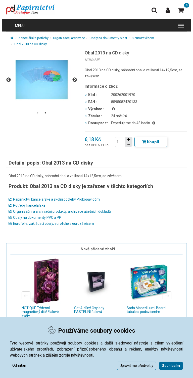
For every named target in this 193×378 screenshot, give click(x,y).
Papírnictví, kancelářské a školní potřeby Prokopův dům (54, 199)
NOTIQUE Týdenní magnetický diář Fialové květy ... (40, 312)
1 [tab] (37, 112)
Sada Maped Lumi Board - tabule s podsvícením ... (147, 310)
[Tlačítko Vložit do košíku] (150, 142)
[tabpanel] (41, 79)
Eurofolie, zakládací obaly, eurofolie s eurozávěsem (51, 224)
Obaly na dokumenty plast (108, 38)
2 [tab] (45, 112)
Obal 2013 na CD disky (30, 44)
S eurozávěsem (143, 38)
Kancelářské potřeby (34, 38)
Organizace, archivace (69, 38)
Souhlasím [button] (171, 366)
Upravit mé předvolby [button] (136, 366)
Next (74, 79)
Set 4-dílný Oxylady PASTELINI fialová (89, 310)
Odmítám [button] (19, 365)
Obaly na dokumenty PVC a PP (35, 217)
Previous (8, 79)
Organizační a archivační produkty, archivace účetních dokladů (60, 211)
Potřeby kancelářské (27, 205)
